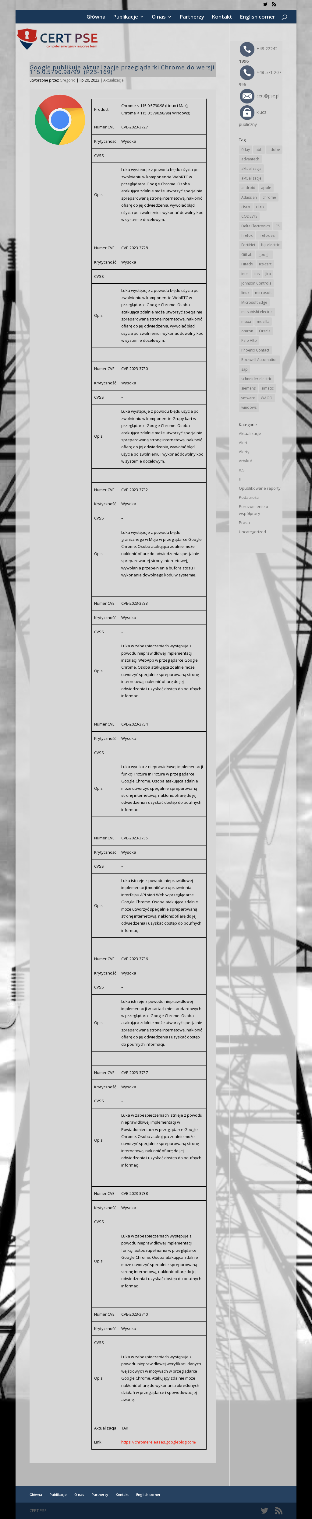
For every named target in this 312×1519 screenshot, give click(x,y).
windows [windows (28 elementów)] (249, 407)
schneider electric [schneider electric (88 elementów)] (256, 378)
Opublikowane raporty (260, 488)
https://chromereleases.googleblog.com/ (159, 1442)
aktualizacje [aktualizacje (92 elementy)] (251, 178)
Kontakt (222, 17)
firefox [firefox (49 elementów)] (247, 235)
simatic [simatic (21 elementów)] (267, 388)
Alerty (244, 451)
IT (240, 479)
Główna (96, 17)
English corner (257, 17)
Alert (243, 442)
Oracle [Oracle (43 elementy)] (265, 331)
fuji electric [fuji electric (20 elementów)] (270, 244)
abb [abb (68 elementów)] (259, 149)
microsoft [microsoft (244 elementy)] (263, 292)
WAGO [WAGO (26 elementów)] (266, 398)
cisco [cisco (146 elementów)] (245, 206)
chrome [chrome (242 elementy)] (269, 197)
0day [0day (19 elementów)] (245, 149)
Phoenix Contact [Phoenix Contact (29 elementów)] (255, 350)
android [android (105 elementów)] (248, 187)
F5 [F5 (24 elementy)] (278, 226)
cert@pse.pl (259, 96)
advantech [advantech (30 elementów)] (250, 159)
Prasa (244, 522)
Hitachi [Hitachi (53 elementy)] (247, 264)
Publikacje (125, 17)
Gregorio (68, 80)
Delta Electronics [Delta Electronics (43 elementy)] (255, 226)
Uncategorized (252, 531)
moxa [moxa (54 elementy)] (246, 321)
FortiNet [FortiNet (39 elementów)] (248, 244)
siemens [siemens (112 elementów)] (248, 388)
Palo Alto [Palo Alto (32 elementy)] (249, 340)
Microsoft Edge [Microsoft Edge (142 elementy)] (254, 302)
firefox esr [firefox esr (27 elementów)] (267, 235)
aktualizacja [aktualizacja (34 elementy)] (251, 168)
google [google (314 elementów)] (264, 254)
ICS (242, 470)
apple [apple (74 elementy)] (266, 187)
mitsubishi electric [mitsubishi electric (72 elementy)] (256, 311)
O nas (159, 17)
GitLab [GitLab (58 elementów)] (247, 254)
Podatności (249, 497)
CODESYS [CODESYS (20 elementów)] (249, 216)
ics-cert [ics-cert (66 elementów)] (265, 264)
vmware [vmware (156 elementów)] (248, 398)
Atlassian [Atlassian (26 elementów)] (249, 197)
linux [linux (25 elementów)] (245, 292)
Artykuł (245, 461)
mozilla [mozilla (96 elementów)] (263, 321)
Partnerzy (191, 17)
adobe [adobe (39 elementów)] (274, 149)
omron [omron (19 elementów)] (247, 331)
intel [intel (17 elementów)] (245, 273)
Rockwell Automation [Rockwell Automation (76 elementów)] (259, 359)
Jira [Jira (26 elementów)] (268, 273)
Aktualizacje (113, 80)
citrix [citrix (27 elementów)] (260, 206)
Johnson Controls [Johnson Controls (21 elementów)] (256, 283)
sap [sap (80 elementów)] (244, 369)
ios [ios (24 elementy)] (257, 273)
